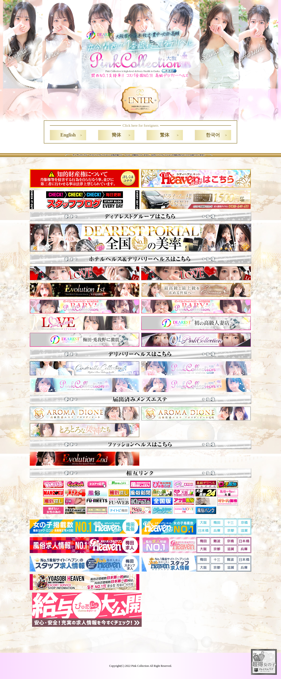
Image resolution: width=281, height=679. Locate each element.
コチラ (133, 109)
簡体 (116, 134)
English (68, 134)
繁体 (164, 134)
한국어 (213, 134)
